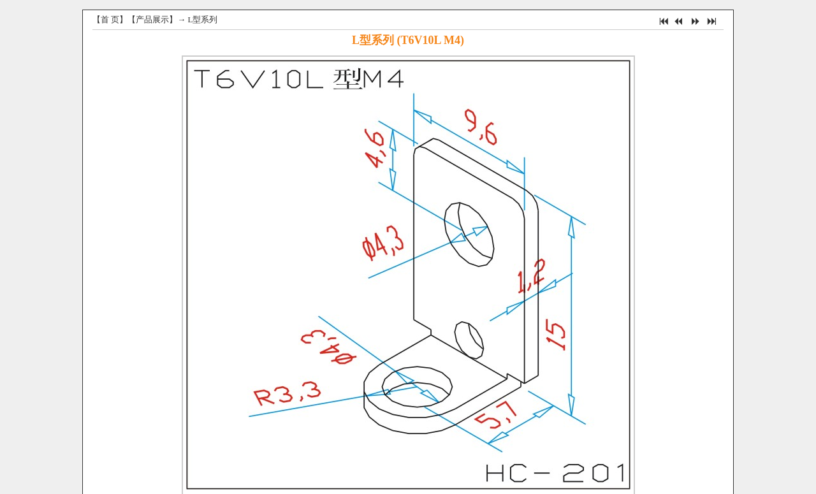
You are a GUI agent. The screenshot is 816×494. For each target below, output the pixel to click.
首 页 (110, 19)
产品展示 (152, 19)
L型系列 (203, 19)
